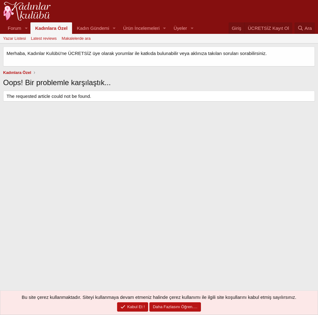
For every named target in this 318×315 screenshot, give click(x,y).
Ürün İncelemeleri (141, 28)
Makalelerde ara (76, 38)
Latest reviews (44, 38)
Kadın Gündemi (93, 28)
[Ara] (304, 28)
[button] (26, 28)
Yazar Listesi (14, 38)
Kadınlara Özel (51, 28)
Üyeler (180, 28)
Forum (14, 28)
